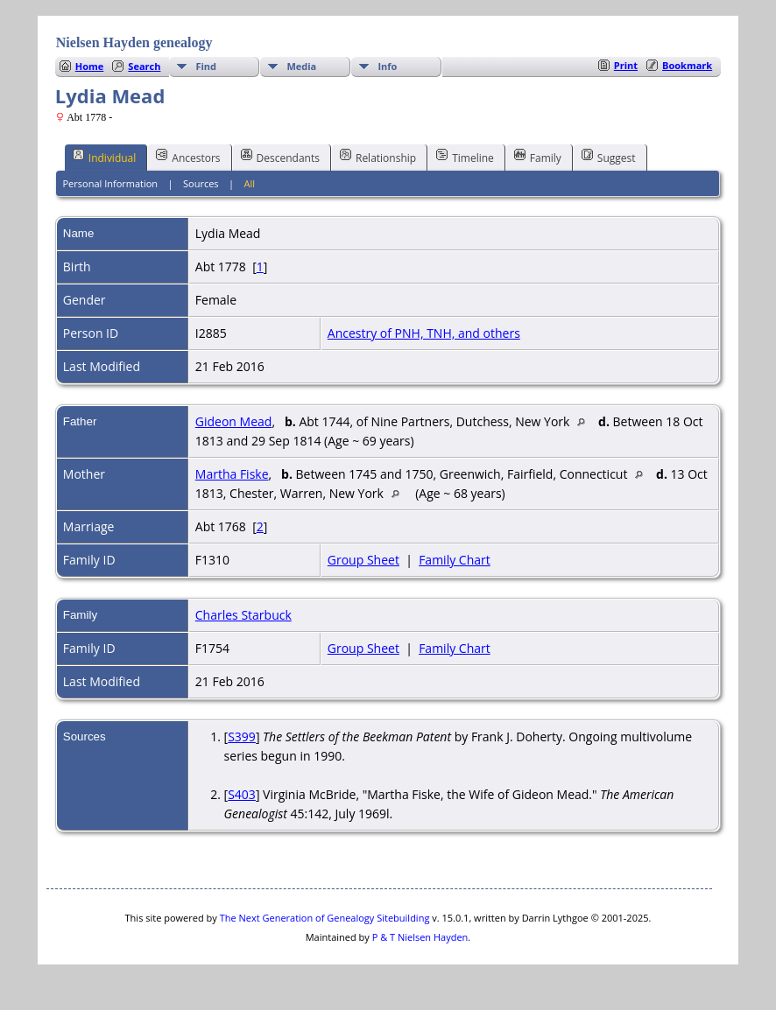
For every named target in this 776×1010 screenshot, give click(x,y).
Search (144, 66)
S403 (242, 794)
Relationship (378, 156)
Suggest (609, 156)
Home (89, 66)
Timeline (465, 156)
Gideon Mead (233, 421)
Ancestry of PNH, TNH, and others (424, 333)
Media (301, 66)
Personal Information (110, 183)
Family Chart (454, 559)
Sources (201, 183)
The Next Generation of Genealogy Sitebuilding (325, 917)
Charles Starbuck (243, 615)
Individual (105, 156)
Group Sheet (363, 559)
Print (626, 65)
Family (537, 156)
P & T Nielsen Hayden (420, 936)
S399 (242, 736)
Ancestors (188, 156)
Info (387, 66)
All (250, 183)
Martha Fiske (232, 474)
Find (205, 66)
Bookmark (687, 65)
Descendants (280, 156)
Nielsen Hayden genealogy (134, 42)
